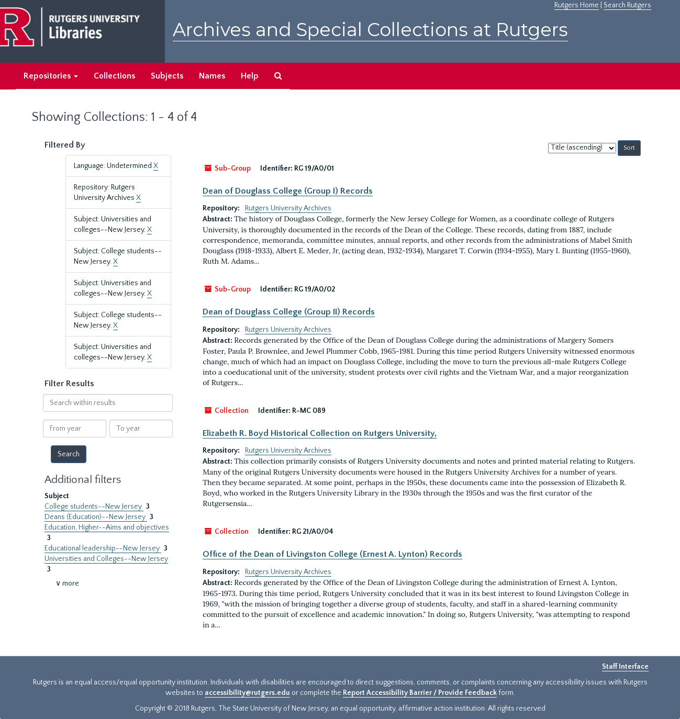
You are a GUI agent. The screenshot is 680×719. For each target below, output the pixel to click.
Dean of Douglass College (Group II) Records (289, 312)
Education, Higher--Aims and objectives (106, 527)
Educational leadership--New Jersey (102, 548)
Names (212, 76)
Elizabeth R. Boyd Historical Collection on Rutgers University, (320, 433)
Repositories (51, 76)
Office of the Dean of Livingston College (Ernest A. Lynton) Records (332, 554)
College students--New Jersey (93, 506)
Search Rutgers (627, 5)
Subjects (167, 76)
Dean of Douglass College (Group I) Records (288, 191)
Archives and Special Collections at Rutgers (370, 29)
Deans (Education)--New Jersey (95, 517)
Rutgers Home (576, 5)
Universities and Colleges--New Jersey (106, 559)
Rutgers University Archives (288, 208)
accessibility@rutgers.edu (247, 693)
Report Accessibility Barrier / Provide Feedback (420, 693)
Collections (114, 76)
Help (250, 76)
